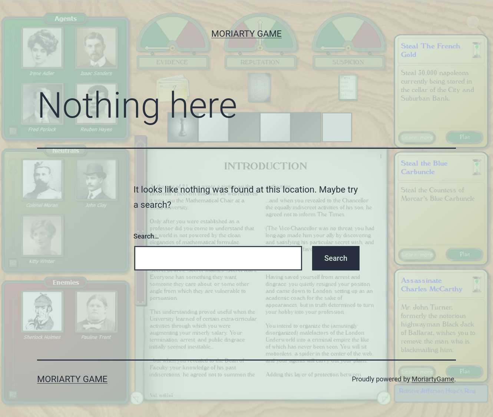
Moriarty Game (246, 34)
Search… (146, 236)
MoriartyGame (433, 379)
